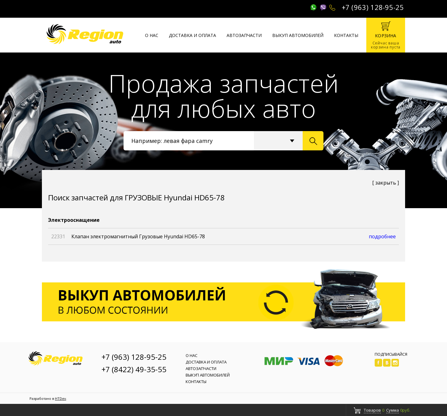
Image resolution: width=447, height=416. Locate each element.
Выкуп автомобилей (297, 35)
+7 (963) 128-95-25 (373, 7)
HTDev (60, 398)
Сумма (392, 410)
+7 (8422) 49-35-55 (134, 369)
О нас (151, 35)
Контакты (346, 35)
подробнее (382, 236)
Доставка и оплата (192, 35)
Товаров (372, 410)
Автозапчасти (244, 35)
